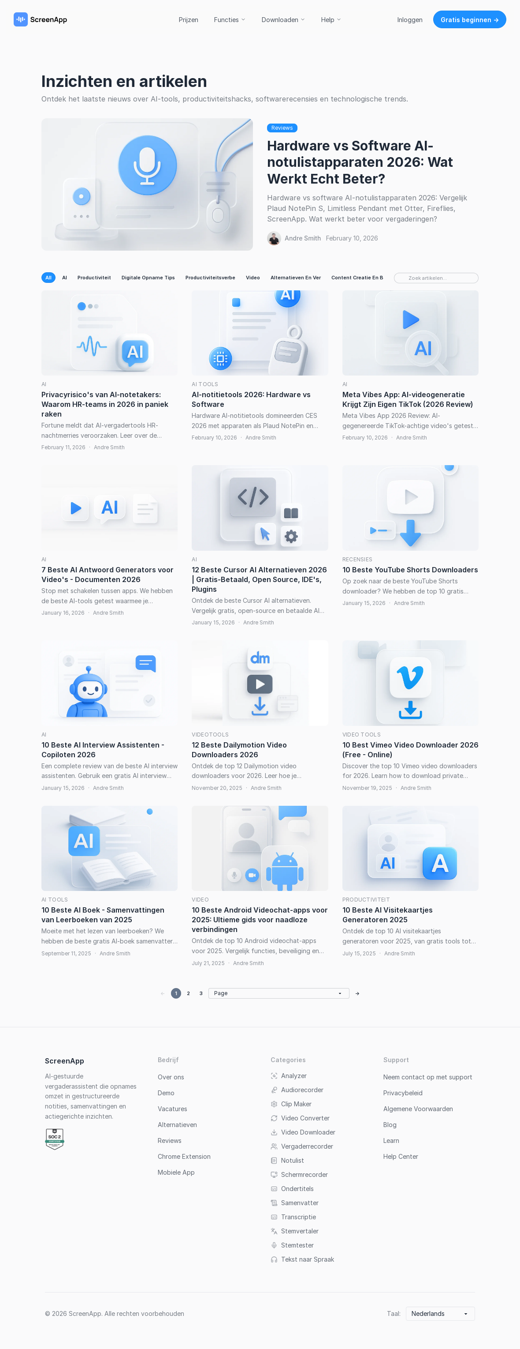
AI (64, 277)
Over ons (171, 1077)
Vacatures (172, 1108)
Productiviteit (94, 277)
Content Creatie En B (357, 277)
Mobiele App (176, 1172)
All (48, 277)
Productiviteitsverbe (210, 277)
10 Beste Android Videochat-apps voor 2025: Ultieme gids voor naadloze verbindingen (260, 920)
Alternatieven (177, 1124)
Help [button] (331, 19)
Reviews (282, 127)
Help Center (400, 1156)
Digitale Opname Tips (148, 277)
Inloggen (410, 19)
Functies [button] (230, 19)
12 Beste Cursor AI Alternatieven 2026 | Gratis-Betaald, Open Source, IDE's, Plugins (259, 579)
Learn (391, 1140)
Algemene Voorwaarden (418, 1108)
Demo (166, 1093)
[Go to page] (278, 993)
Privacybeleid (403, 1093)
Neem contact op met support (427, 1077)
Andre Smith (303, 238)
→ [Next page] (357, 993)
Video (253, 277)
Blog (390, 1124)
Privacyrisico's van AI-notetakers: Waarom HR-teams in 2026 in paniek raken (104, 404)
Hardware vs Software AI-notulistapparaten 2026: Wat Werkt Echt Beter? (360, 162)
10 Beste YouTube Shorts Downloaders (410, 569)
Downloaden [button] (283, 19)
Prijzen (188, 19)
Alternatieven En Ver (296, 277)
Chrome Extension (184, 1156)
